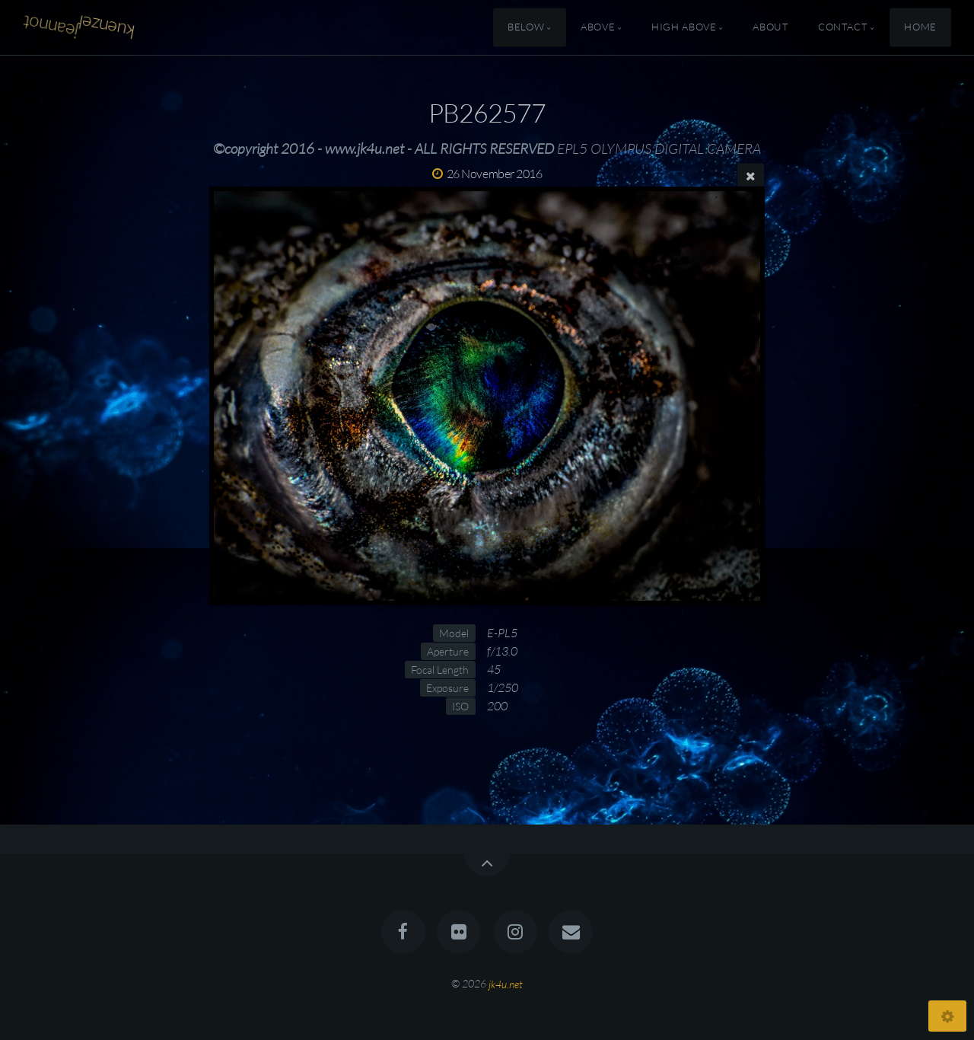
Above (598, 27)
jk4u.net (506, 983)
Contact (842, 27)
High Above (683, 27)
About (770, 27)
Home (920, 27)
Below (526, 27)
